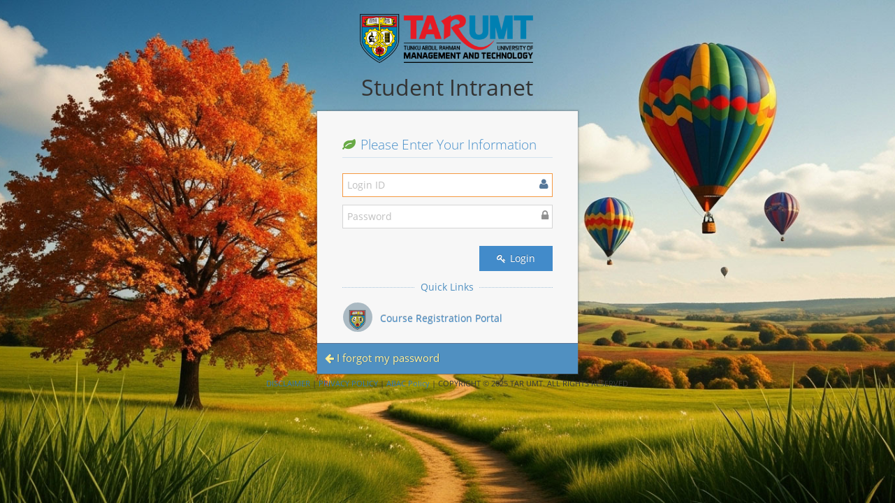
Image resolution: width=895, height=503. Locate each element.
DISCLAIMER (288, 383)
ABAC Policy (408, 383)
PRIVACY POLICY (348, 383)
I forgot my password (382, 358)
